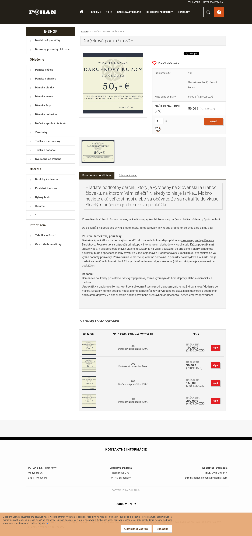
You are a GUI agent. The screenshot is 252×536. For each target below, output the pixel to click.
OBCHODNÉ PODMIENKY (159, 12)
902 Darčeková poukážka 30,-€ (133, 365)
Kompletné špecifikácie (96, 175)
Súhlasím (162, 529)
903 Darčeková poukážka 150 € (133, 383)
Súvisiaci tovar (128, 175)
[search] (208, 12)
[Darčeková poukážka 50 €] (113, 83)
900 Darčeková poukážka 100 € (133, 347)
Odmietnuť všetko (134, 529)
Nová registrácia (213, 2)
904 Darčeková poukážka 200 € (133, 400)
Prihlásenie (194, 2)
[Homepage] (80, 12)
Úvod (84, 31)
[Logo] (42, 11)
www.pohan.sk (180, 244)
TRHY (109, 12)
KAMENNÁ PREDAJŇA (129, 12)
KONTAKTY (184, 12)
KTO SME (96, 12)
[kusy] (159, 121)
